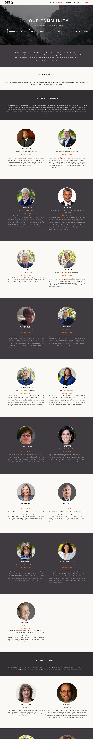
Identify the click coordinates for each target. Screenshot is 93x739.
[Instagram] (56, 2)
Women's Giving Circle (80, 31)
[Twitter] (50, 2)
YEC (58, 31)
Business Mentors (15, 31)
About (60, 2)
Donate (86, 2)
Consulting (78, 2)
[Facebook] (48, 2)
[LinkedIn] (53, 2)
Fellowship (69, 2)
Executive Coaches (38, 31)
